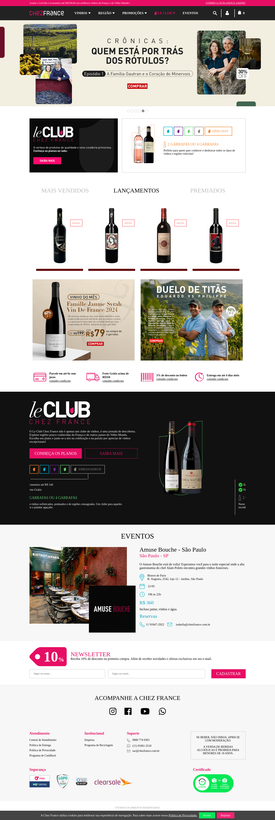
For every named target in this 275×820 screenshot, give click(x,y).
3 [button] (135, 111)
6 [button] (146, 111)
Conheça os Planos (56, 453)
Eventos (190, 13)
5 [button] (143, 111)
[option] (137, 63)
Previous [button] (26, 69)
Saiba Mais (111, 453)
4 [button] (139, 111)
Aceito (207, 815)
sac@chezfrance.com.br (143, 750)
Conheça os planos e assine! (226, 2)
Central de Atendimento (43, 739)
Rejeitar (225, 815)
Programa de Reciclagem (98, 745)
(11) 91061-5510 (139, 746)
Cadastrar (228, 673)
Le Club (163, 13)
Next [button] (249, 69)
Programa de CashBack (43, 755)
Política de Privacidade (43, 750)
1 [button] (128, 111)
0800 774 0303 (141, 739)
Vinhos (81, 13)
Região (104, 13)
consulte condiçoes (60, 380)
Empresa (89, 739)
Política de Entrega (40, 745)
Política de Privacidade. (183, 815)
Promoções (133, 13)
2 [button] (132, 111)
